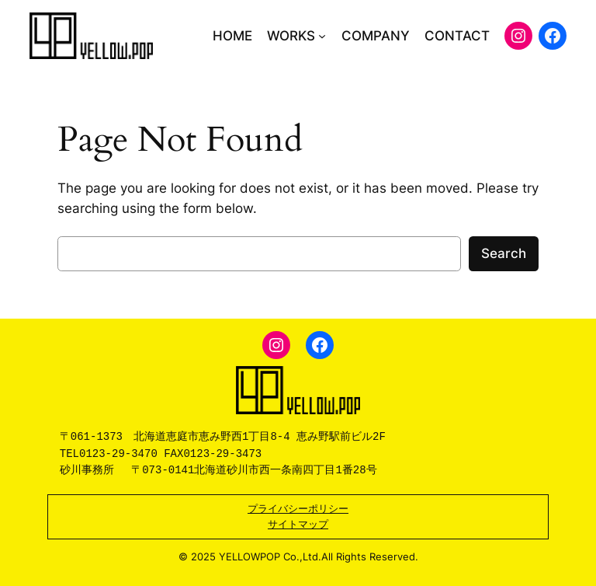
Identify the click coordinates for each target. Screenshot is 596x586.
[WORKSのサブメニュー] (322, 36)
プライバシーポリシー (298, 508)
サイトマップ (298, 524)
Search (503, 253)
